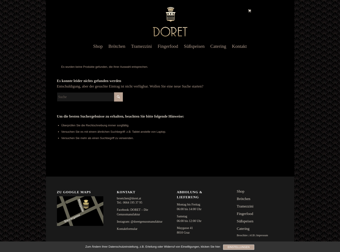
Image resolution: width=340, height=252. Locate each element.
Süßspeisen (245, 221)
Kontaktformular (127, 229)
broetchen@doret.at (129, 198)
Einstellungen (239, 247)
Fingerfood (245, 214)
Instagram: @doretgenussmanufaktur (139, 221)
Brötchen (243, 199)
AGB (252, 235)
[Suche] (90, 97)
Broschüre (242, 235)
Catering (243, 229)
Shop (240, 191)
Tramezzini (245, 206)
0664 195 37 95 (132, 202)
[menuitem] (97, 46)
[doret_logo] (170, 19)
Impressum (262, 235)
